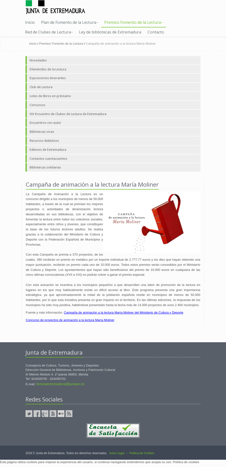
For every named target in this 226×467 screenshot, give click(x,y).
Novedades (38, 60)
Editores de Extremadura (48, 149)
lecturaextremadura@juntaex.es (60, 384)
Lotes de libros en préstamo (50, 96)
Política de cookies (186, 462)
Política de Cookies (141, 453)
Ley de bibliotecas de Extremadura (110, 32)
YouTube (53, 413)
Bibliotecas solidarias (45, 167)
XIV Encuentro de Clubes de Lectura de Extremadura (68, 114)
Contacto (156, 32)
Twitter (29, 413)
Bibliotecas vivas (42, 131)
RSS (69, 413)
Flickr (61, 413)
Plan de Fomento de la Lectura (69, 22)
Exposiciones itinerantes (48, 78)
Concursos (37, 105)
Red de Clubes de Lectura (49, 32)
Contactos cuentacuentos (48, 158)
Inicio (30, 22)
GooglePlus (45, 413)
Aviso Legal (116, 453)
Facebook (37, 413)
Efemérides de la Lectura (48, 69)
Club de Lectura (41, 87)
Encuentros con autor (45, 122)
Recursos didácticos (44, 140)
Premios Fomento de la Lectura (133, 22)
